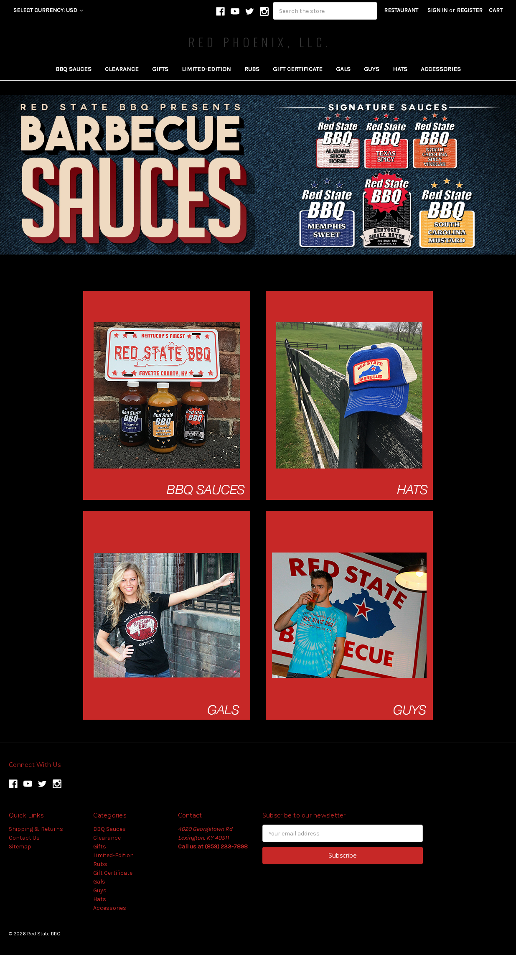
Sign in (437, 10)
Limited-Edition (206, 69)
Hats (400, 69)
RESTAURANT (401, 10)
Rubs (251, 69)
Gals (343, 69)
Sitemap (20, 846)
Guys (371, 69)
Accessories (441, 69)
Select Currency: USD (48, 10)
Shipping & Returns (36, 829)
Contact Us (24, 837)
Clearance (122, 69)
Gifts (160, 69)
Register (470, 10)
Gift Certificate (298, 69)
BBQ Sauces (74, 69)
